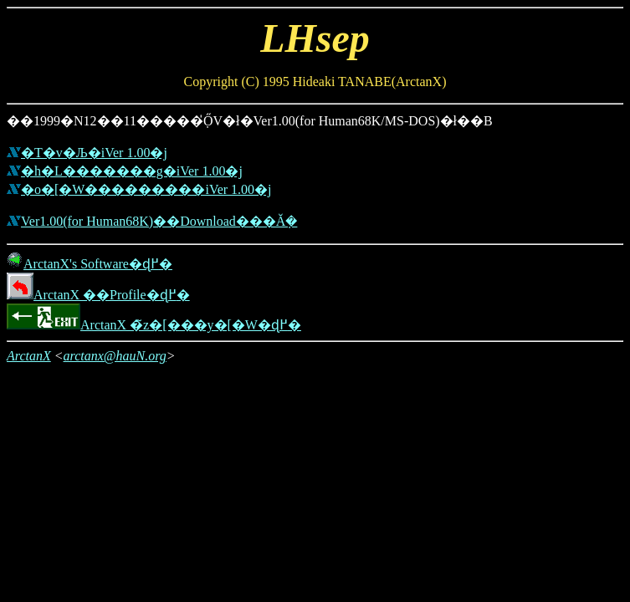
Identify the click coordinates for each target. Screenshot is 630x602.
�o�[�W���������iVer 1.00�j (146, 189)
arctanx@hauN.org (115, 356)
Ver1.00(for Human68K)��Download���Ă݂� (159, 221)
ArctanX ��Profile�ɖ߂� (98, 295)
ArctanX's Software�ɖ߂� (89, 264)
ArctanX (29, 356)
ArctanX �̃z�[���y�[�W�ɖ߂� (154, 325)
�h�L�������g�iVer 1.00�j (132, 171)
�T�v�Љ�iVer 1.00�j (94, 152)
